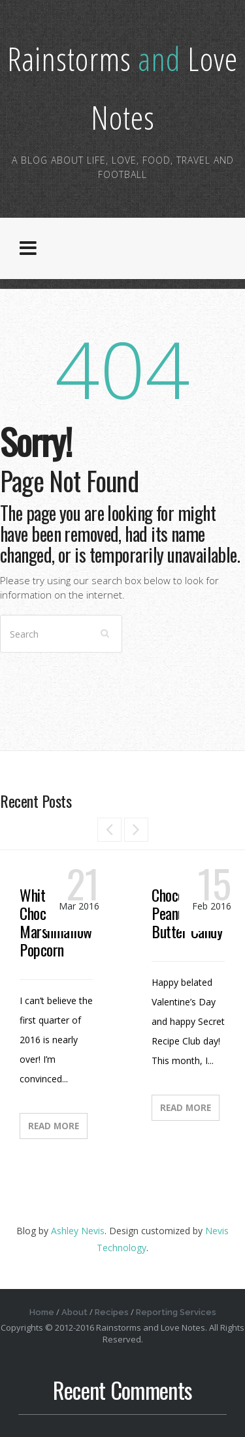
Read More (53, 1126)
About (74, 1312)
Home (41, 1312)
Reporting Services (176, 1312)
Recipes (112, 1312)
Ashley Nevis (78, 1230)
